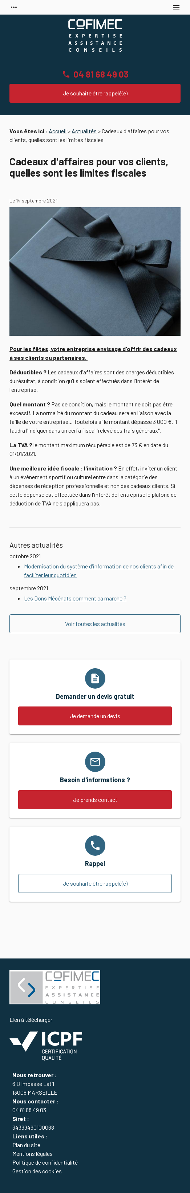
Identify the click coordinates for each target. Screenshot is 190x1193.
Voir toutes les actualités (95, 623)
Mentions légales (32, 1153)
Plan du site (26, 1144)
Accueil (57, 130)
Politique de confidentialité (45, 1162)
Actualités (84, 130)
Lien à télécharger (45, 1039)
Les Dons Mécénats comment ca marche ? (75, 598)
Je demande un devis (95, 715)
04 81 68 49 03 (101, 74)
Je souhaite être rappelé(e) (95, 93)
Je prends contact (95, 799)
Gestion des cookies (37, 1171)
